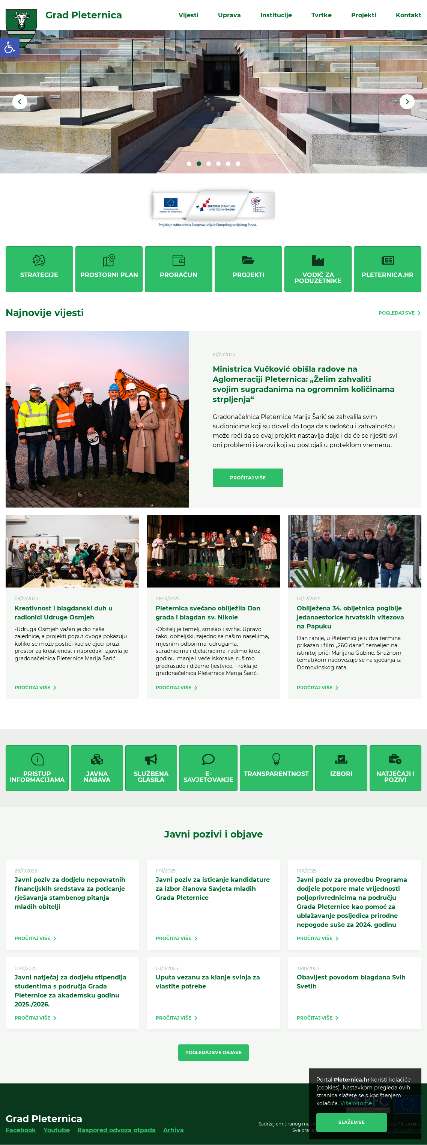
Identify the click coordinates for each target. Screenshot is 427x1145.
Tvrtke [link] (321, 14)
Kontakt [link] (408, 14)
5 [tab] (228, 163)
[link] (10, 47)
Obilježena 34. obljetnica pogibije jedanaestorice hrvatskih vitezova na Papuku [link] (350, 617)
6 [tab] (238, 163)
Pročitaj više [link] (248, 478)
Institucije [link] (276, 14)
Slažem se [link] (351, 1122)
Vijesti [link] (188, 14)
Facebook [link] (21, 1130)
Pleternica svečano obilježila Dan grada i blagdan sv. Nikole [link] (208, 613)
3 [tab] (208, 163)
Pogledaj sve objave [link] (213, 1052)
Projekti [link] (363, 14)
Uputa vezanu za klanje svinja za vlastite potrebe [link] (208, 982)
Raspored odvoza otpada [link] (116, 1130)
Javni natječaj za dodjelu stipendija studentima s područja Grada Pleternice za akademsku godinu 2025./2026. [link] (70, 991)
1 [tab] (189, 163)
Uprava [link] (229, 14)
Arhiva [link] (173, 1130)
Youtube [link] (57, 1130)
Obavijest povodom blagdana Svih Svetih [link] (351, 982)
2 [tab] (199, 163)
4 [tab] (218, 163)
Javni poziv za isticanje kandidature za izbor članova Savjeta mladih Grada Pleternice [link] (213, 888)
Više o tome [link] (356, 1103)
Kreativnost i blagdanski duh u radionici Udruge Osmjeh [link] (64, 613)
